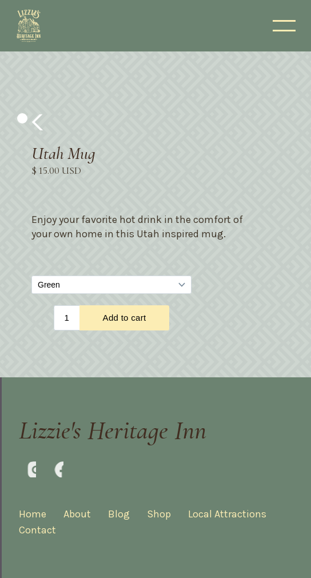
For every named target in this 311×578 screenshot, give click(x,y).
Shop (159, 514)
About (77, 514)
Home (32, 514)
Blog (119, 514)
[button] (38, 122)
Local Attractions (227, 514)
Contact (37, 530)
